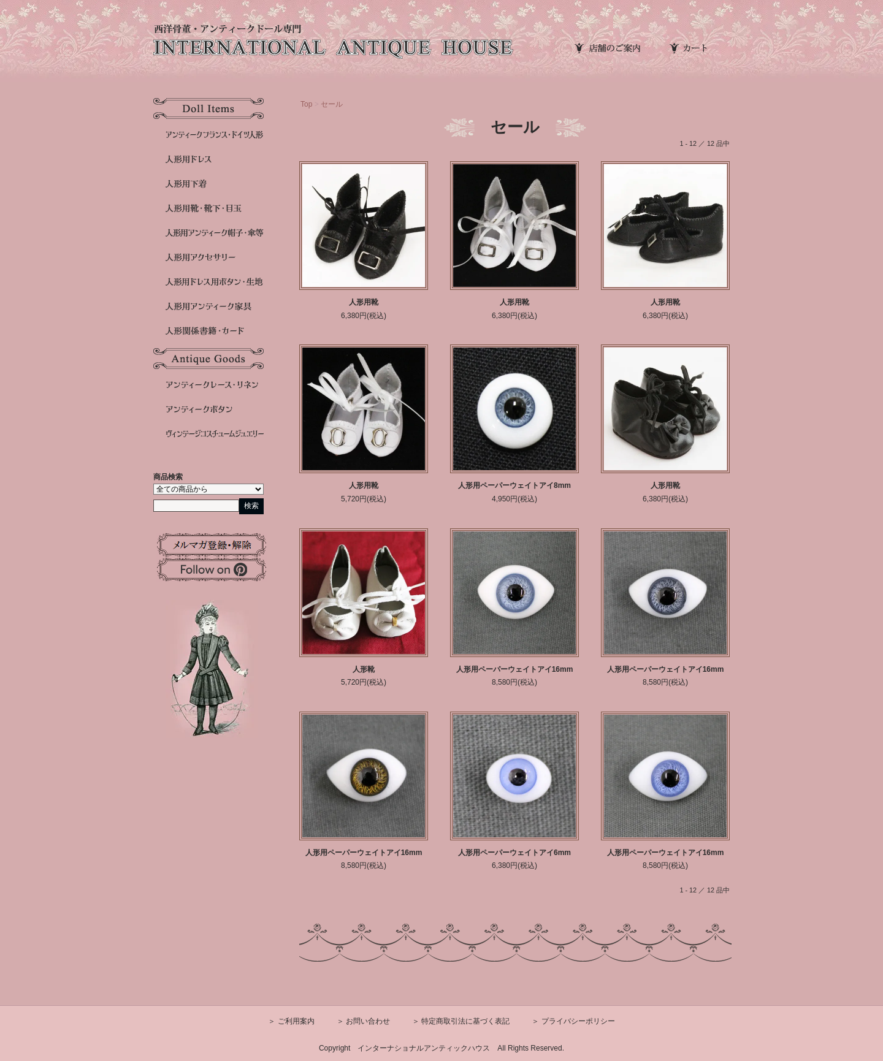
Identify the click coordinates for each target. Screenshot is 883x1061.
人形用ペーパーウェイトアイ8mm (514, 485)
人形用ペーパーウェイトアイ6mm (514, 852)
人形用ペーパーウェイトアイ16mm (514, 669)
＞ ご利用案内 (291, 1021)
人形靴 (364, 669)
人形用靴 (363, 302)
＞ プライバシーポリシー (573, 1021)
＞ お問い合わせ (363, 1021)
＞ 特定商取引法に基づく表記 (461, 1021)
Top (306, 104)
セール (332, 104)
